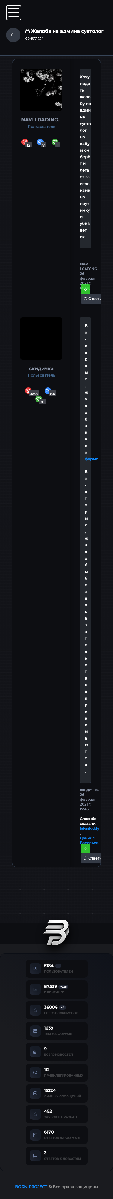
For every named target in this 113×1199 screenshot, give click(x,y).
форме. (92, 458)
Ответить (95, 298)
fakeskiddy (89, 828)
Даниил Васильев (89, 840)
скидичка (41, 368)
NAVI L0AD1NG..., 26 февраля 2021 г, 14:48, (90, 276)
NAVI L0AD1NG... (41, 120)
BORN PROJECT (31, 1186)
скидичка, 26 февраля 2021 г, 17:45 (89, 799)
